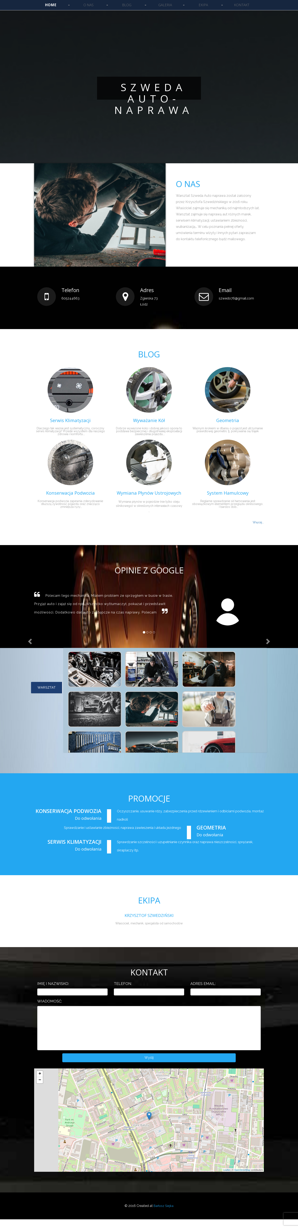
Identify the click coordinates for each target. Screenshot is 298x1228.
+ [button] (39, 1083)
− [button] (39, 1089)
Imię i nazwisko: (53, 991)
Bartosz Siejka (163, 1214)
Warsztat (46, 693)
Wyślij (149, 1065)
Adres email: (203, 991)
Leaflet (226, 1179)
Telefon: (123, 991)
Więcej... (258, 522)
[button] (22, 608)
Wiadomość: (49, 1008)
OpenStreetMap (242, 1179)
